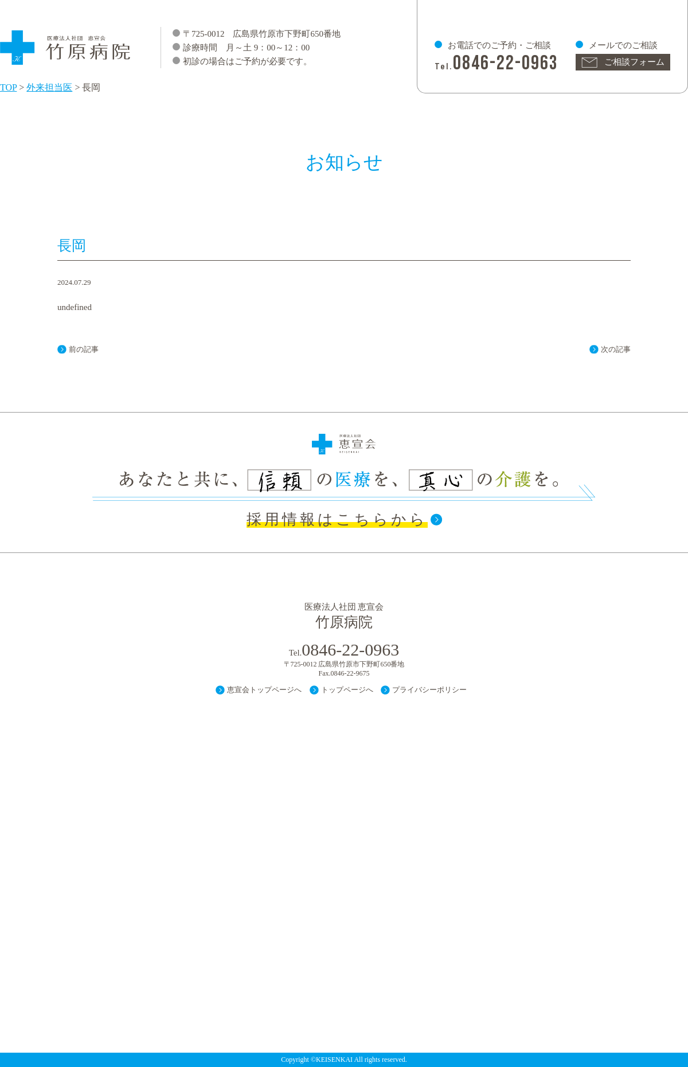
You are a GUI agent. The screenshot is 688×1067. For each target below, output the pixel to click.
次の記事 (616, 349)
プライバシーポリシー (429, 689)
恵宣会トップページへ (264, 689)
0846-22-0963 (505, 63)
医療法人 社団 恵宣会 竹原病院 (66, 42)
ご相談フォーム (634, 61)
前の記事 (84, 349)
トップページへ (347, 689)
